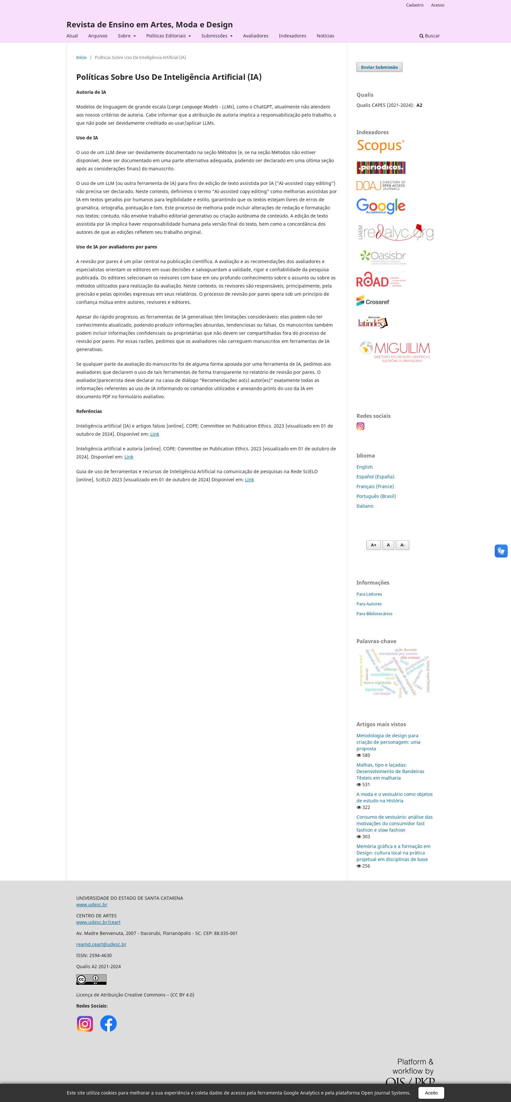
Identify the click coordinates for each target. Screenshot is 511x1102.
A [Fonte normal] (388, 545)
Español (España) (375, 476)
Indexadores (292, 36)
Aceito (431, 1092)
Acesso (438, 5)
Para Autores (369, 604)
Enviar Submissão (379, 67)
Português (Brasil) (376, 496)
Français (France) (375, 486)
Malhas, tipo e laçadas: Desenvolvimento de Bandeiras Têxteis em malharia (390, 771)
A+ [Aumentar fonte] (373, 545)
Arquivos (98, 36)
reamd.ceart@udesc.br (101, 944)
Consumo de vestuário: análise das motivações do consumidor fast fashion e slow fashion (395, 823)
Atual (72, 36)
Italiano (365, 506)
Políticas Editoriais (166, 36)
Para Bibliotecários (374, 613)
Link (154, 434)
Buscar (429, 36)
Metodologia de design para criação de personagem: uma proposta (388, 742)
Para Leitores (369, 594)
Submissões (215, 36)
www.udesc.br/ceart (98, 922)
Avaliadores (256, 36)
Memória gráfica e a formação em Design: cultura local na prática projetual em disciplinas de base (394, 852)
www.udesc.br (92, 904)
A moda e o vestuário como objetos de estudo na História (395, 797)
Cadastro (415, 5)
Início (81, 57)
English (365, 467)
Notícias (325, 36)
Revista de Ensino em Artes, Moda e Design (149, 24)
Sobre (125, 36)
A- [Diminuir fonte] (402, 545)
